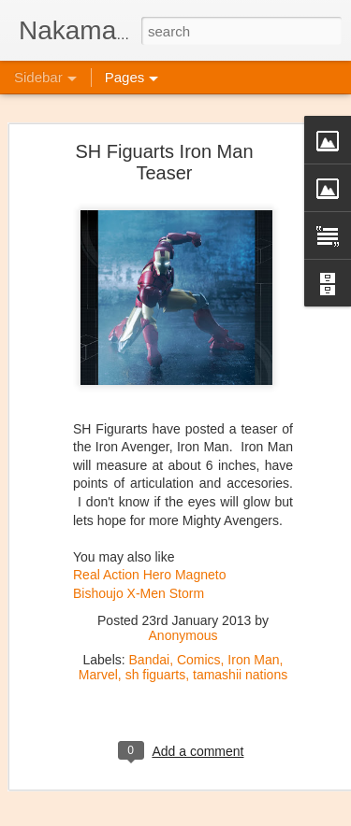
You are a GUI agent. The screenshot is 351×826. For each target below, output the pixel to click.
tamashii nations (240, 655)
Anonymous (183, 615)
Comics (199, 640)
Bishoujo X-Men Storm (138, 573)
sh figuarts (155, 655)
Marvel (98, 655)
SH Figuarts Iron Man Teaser (164, 142)
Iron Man (253, 640)
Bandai (149, 640)
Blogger (305, 804)
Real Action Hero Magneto (149, 555)
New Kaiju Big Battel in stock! (119, 786)
